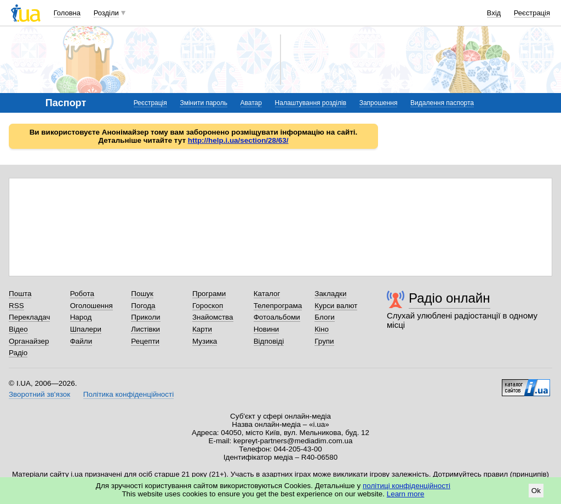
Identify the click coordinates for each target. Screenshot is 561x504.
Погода (143, 306)
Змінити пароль (203, 103)
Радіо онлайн (449, 298)
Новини (266, 329)
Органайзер (29, 341)
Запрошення (378, 103)
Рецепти (145, 341)
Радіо (18, 353)
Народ (81, 317)
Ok (536, 490)
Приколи (145, 317)
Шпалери (85, 329)
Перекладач (29, 317)
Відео (18, 329)
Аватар (251, 103)
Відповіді (269, 341)
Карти (202, 329)
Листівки (145, 329)
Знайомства (212, 317)
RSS (16, 306)
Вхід (494, 13)
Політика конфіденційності (128, 394)
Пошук (142, 293)
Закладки (330, 293)
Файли (81, 341)
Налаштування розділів (310, 103)
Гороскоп (207, 306)
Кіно (321, 329)
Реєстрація (532, 13)
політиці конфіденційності (406, 486)
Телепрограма (278, 306)
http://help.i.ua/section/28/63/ (238, 140)
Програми (209, 293)
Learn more (406, 494)
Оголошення (91, 306)
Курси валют (335, 306)
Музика (204, 341)
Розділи (106, 13)
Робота (82, 293)
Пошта (20, 293)
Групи (324, 341)
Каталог (267, 293)
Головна (67, 13)
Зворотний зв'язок (39, 394)
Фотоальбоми (277, 317)
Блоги (324, 317)
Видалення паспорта (442, 103)
